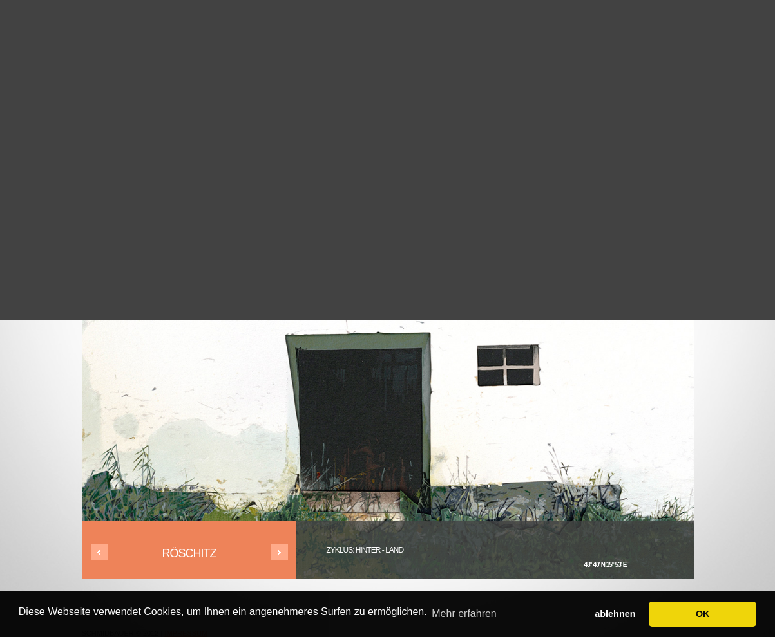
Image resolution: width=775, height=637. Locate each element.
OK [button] (703, 614)
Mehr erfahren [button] (464, 613)
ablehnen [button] (615, 614)
